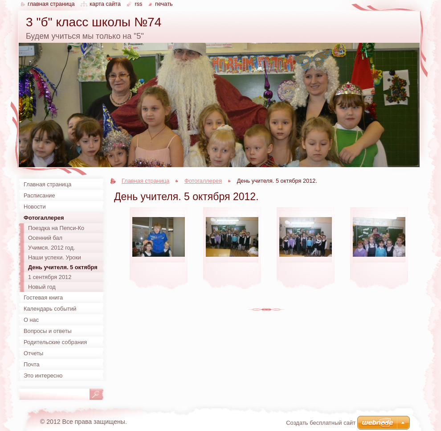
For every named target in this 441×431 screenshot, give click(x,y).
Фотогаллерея (203, 180)
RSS (138, 3)
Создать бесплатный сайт (320, 422)
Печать (164, 3)
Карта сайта (105, 3)
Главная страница (145, 180)
